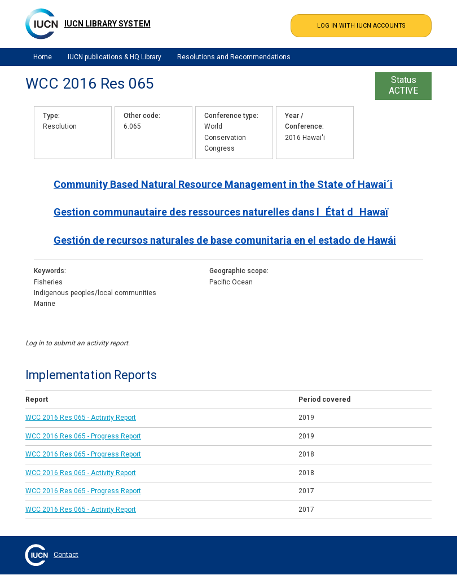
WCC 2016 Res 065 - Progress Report (83, 436)
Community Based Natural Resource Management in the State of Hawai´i (223, 184)
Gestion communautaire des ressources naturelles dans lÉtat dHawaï (221, 212)
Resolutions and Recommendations (234, 57)
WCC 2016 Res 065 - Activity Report (80, 418)
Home (42, 57)
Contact (66, 555)
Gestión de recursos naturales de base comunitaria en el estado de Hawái (225, 240)
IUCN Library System (107, 23)
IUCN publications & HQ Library (114, 57)
